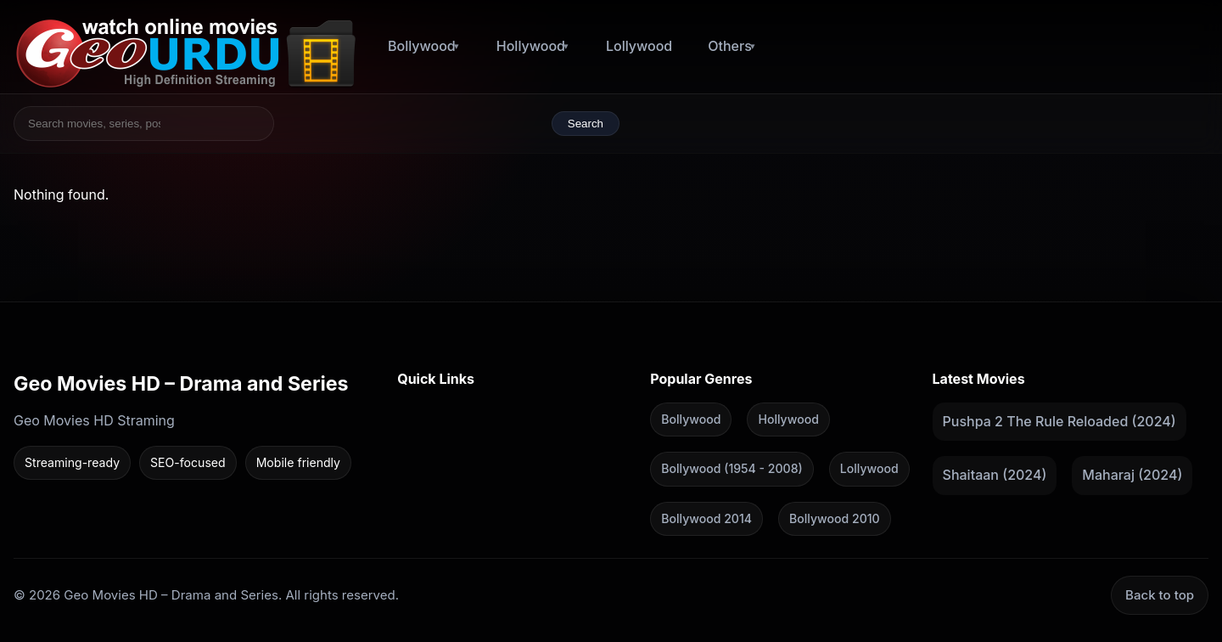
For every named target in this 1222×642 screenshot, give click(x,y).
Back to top (1159, 595)
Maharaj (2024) (1132, 474)
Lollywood (639, 45)
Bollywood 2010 (834, 517)
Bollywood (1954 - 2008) (731, 468)
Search (585, 123)
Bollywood (422, 45)
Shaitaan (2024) (995, 474)
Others (730, 45)
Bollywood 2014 (706, 517)
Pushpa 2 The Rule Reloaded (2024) (1059, 420)
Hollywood (530, 45)
